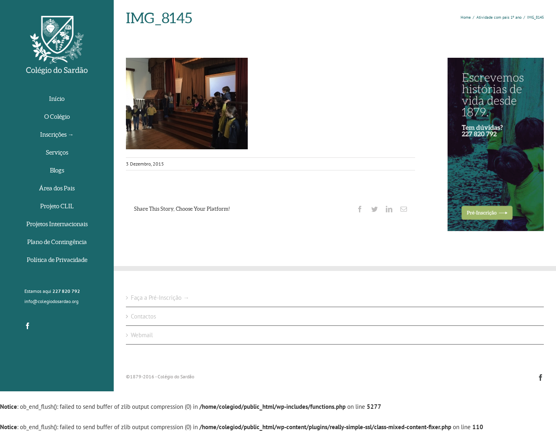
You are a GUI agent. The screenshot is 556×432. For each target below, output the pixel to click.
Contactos (143, 316)
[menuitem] (57, 99)
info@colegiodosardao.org (51, 301)
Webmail (142, 335)
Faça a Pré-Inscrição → (160, 297)
